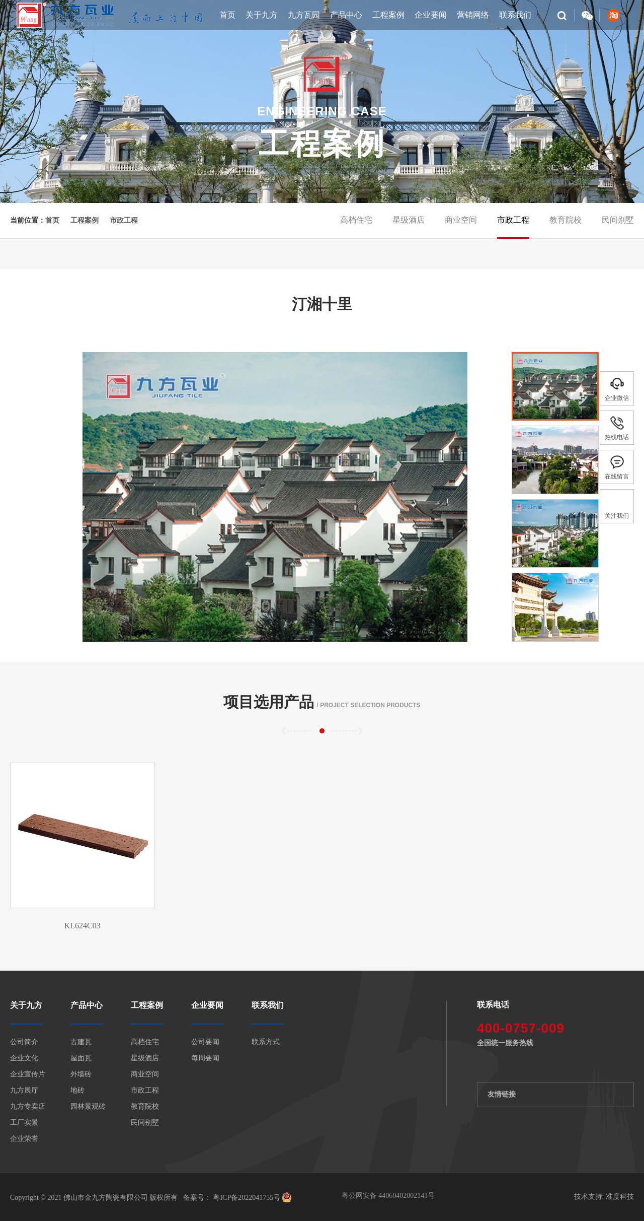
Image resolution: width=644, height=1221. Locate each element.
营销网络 (473, 15)
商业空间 (461, 220)
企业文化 (24, 1058)
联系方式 (266, 1042)
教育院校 (565, 220)
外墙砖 (81, 1074)
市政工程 (124, 220)
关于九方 (262, 15)
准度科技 (620, 1196)
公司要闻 (205, 1042)
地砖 (77, 1090)
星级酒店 (408, 220)
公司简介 (24, 1042)
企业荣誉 (24, 1138)
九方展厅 (24, 1090)
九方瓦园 (304, 15)
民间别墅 (618, 220)
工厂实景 (24, 1122)
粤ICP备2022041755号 (245, 1197)
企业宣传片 (27, 1074)
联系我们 (515, 15)
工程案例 (388, 15)
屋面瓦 (81, 1058)
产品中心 (346, 15)
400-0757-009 (521, 1028)
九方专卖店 (27, 1106)
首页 (227, 15)
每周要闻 (205, 1058)
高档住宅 (356, 220)
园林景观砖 (88, 1106)
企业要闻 (431, 15)
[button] (482, 492)
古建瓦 (81, 1042)
